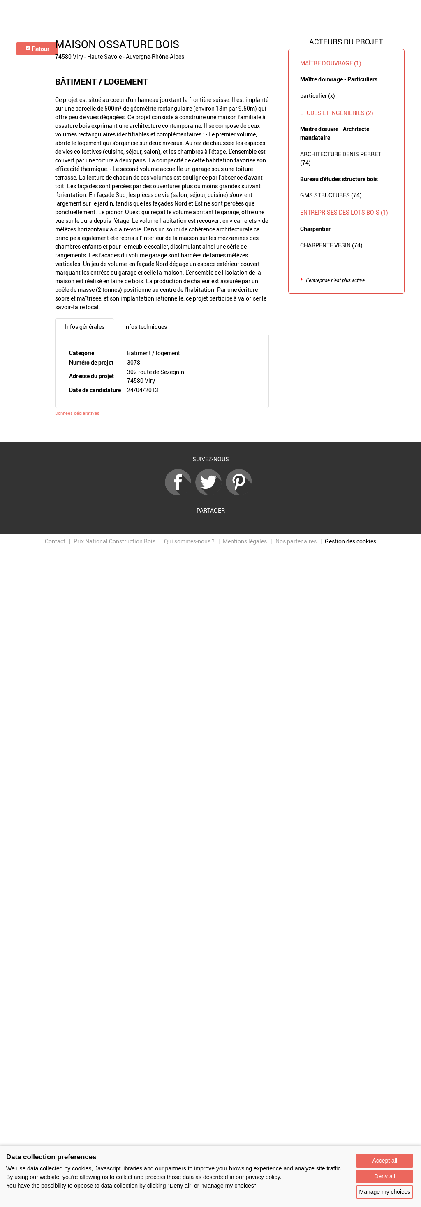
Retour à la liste (210, 429)
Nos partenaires (296, 541)
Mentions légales (245, 541)
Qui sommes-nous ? (189, 541)
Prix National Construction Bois (114, 541)
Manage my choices (384, 1192)
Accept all (384, 1160)
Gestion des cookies (350, 541)
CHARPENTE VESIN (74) (331, 245)
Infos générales (84, 327)
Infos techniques (145, 327)
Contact (55, 541)
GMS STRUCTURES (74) (331, 195)
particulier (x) (317, 95)
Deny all (384, 1176)
